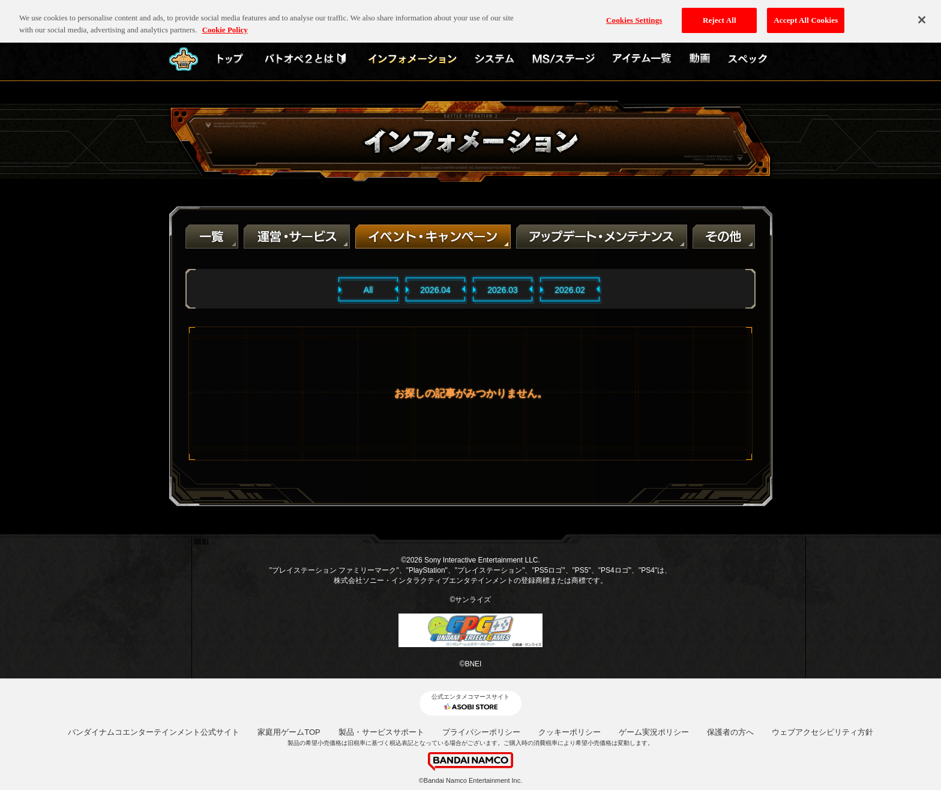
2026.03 (502, 290)
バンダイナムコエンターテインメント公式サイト (153, 732)
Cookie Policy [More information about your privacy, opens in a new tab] (225, 20)
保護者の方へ (730, 732)
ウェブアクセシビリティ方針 (822, 732)
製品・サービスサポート (381, 732)
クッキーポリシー (569, 732)
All (368, 290)
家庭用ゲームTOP (288, 732)
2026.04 (435, 290)
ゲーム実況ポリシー (654, 732)
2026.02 (570, 290)
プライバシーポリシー (481, 732)
